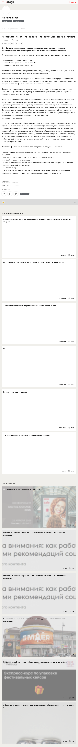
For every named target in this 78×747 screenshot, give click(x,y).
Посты (4, 29)
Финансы (10, 186)
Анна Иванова (10, 17)
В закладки (24, 194)
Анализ (17, 186)
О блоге (22, 29)
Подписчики (13, 29)
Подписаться (7, 21)
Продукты (15, 182)
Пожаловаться (18, 21)
